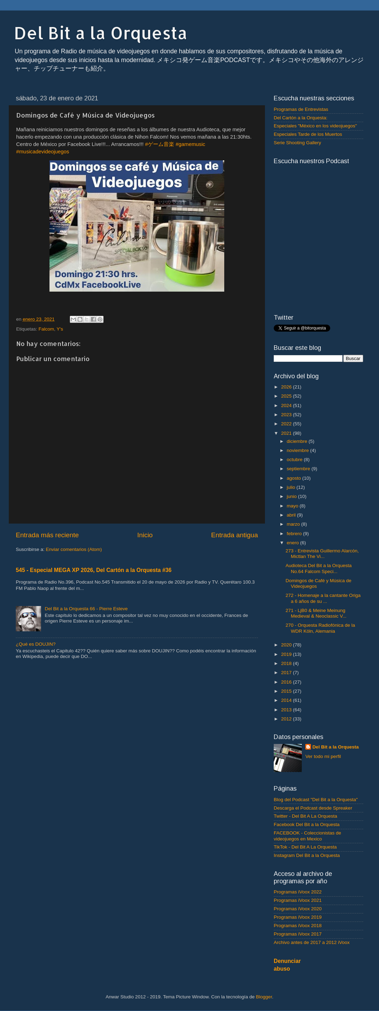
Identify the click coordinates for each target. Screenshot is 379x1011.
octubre (295, 459)
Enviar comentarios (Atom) (74, 549)
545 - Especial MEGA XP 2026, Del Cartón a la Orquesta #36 (94, 570)
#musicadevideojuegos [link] (42, 151)
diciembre (297, 441)
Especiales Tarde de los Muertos (308, 134)
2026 (287, 387)
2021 (287, 433)
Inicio (145, 535)
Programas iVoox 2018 (298, 925)
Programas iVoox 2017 (298, 934)
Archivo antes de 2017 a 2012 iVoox (312, 942)
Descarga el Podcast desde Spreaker (313, 808)
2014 (287, 700)
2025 (287, 396)
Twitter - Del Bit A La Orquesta (305, 816)
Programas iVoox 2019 (298, 917)
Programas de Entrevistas (301, 109)
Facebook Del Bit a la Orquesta (307, 824)
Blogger (264, 996)
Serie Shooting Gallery (297, 142)
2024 (287, 405)
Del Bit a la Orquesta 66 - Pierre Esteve (86, 608)
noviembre (298, 450)
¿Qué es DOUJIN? (35, 644)
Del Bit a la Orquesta (100, 33)
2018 (287, 663)
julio (292, 487)
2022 (287, 423)
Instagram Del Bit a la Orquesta (307, 855)
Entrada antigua (234, 535)
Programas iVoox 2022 (298, 891)
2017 (287, 672)
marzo (294, 524)
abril (292, 515)
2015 (287, 691)
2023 (287, 414)
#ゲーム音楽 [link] (159, 144)
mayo (293, 505)
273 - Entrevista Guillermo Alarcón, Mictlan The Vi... (322, 553)
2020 (287, 644)
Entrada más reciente (47, 535)
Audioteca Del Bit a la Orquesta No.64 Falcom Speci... (319, 568)
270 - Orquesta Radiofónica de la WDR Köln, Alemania (320, 628)
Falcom (46, 329)
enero (293, 542)
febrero (295, 533)
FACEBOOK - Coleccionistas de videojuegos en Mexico (307, 835)
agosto (294, 478)
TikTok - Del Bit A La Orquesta (305, 847)
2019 (287, 654)
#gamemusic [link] (190, 144)
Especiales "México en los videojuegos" (315, 125)
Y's (59, 329)
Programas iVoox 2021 (298, 900)
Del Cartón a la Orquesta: (300, 117)
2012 (287, 718)
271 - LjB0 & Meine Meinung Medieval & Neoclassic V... (316, 613)
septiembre (299, 468)
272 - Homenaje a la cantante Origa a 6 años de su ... (323, 598)
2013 (287, 709)
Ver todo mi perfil (323, 756)
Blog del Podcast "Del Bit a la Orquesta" (316, 799)
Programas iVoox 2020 (298, 908)
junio (292, 496)
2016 (287, 682)
